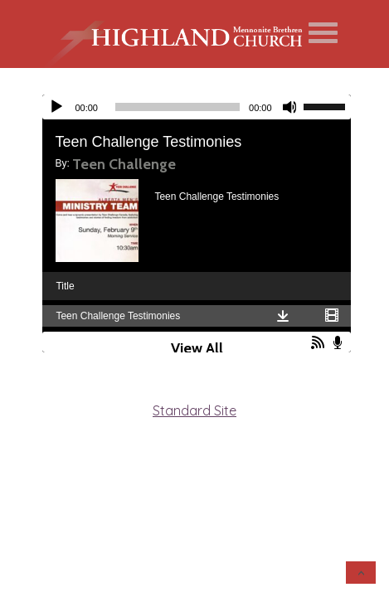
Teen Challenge (124, 164)
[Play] (56, 107)
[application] (196, 107)
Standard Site (194, 410)
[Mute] (290, 107)
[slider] (177, 107)
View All (197, 348)
